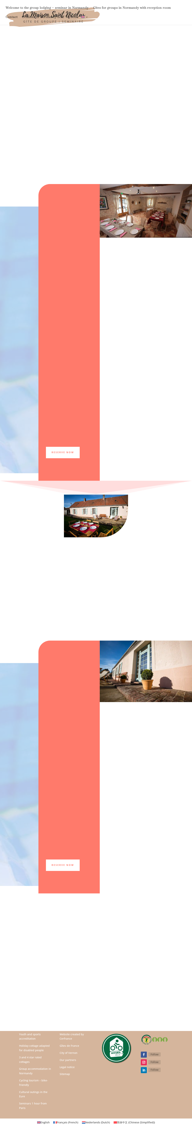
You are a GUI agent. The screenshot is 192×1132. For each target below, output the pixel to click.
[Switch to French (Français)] (66, 1122)
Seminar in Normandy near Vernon (49, 17)
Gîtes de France (69, 1045)
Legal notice (67, 1067)
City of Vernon (68, 1053)
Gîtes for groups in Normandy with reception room (132, 8)
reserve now (63, 452)
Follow (154, 1054)
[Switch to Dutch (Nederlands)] (96, 1122)
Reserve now (63, 865)
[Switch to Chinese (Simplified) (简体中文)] (134, 1122)
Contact (12, 17)
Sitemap (65, 1074)
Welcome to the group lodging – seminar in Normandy (47, 8)
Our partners (68, 1060)
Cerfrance (66, 1038)
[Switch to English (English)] (43, 1122)
